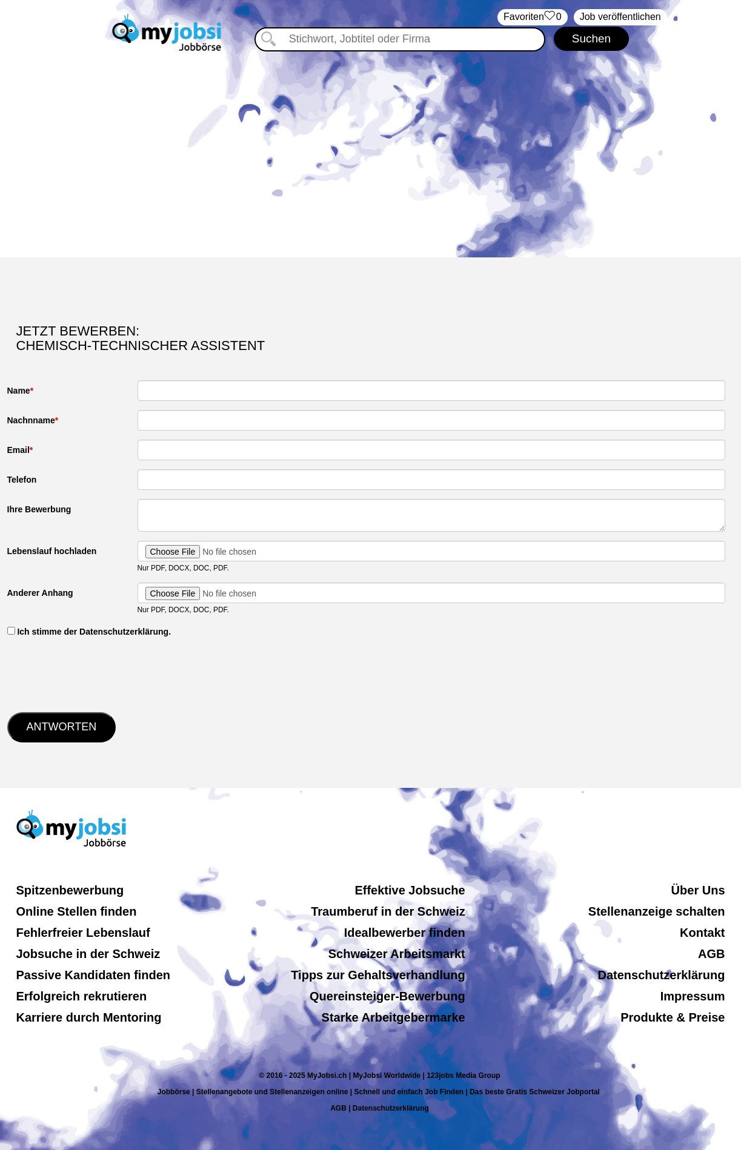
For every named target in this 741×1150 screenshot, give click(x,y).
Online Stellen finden (76, 911)
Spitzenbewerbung (70, 890)
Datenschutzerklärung (661, 975)
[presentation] (99, 673)
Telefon (22, 479)
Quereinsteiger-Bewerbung (387, 996)
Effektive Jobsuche (409, 890)
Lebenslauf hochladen (52, 551)
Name (18, 390)
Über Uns (698, 890)
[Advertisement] (370, 154)
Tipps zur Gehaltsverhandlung (378, 975)
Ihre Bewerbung (39, 509)
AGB (711, 953)
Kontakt (702, 932)
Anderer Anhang (40, 593)
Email (18, 450)
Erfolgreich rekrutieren (81, 996)
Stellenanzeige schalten (656, 911)
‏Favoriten (532, 17)
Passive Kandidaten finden (93, 975)
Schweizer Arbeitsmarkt (396, 953)
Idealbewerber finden (404, 932)
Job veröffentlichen (620, 17)
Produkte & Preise (672, 1017)
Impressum (692, 996)
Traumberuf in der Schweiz (388, 911)
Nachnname (31, 420)
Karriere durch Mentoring (89, 1017)
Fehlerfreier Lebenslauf (83, 932)
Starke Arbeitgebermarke (393, 1017)
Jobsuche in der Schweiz (88, 953)
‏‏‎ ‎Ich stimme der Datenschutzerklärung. (89, 631)
